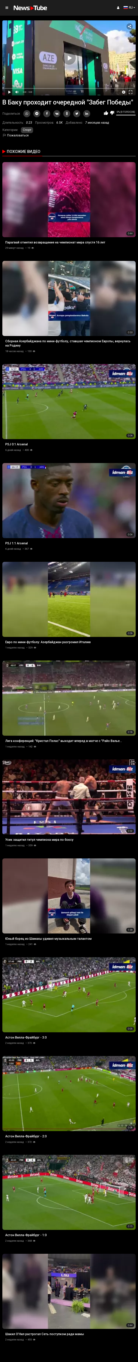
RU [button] (128, 7)
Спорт (27, 130)
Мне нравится (106, 113)
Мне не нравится (112, 113)
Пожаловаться (15, 135)
